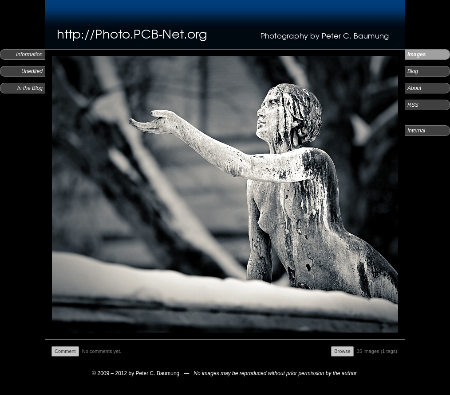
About (414, 88)
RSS (412, 105)
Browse (342, 351)
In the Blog (30, 88)
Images (416, 54)
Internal (416, 131)
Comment (65, 351)
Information (29, 54)
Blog (412, 71)
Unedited (32, 71)
